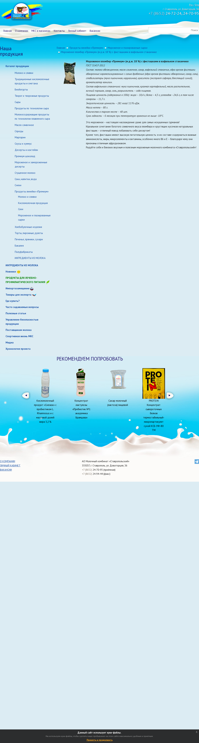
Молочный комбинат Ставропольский (21, 12)
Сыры (17, 102)
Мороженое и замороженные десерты (31, 164)
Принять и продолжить (100, 739)
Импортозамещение (17, 288)
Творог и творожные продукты (32, 95)
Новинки (11, 271)
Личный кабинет (77, 30)
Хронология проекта (18, 348)
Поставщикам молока (18, 330)
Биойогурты (21, 89)
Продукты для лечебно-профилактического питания (28, 280)
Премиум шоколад (25, 156)
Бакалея (19, 245)
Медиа (10, 342)
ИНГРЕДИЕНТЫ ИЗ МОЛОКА (30, 258)
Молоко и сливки (24, 72)
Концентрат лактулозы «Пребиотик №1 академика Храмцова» (81, 409)
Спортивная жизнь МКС (19, 336)
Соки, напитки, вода (26, 179)
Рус (191, 4)
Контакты (59, 30)
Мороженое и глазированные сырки (34, 217)
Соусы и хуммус (23, 143)
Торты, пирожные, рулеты (29, 233)
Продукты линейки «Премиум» (32, 191)
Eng (197, 4)
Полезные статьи (16, 313)
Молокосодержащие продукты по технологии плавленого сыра (32, 116)
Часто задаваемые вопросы (22, 307)
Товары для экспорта (18, 294)
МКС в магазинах (40, 30)
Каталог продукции (17, 66)
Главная (7, 30)
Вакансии (95, 30)
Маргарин (20, 137)
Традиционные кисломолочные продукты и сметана (32, 81)
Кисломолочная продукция (33, 203)
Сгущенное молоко (25, 172)
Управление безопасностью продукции (22, 321)
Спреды (19, 131)
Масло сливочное (24, 125)
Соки (20, 209)
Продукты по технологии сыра (32, 108)
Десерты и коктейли (26, 150)
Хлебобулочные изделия (28, 227)
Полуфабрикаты (24, 251)
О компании (21, 30)
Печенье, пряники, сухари (29, 239)
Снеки (18, 185)
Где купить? (13, 301)
